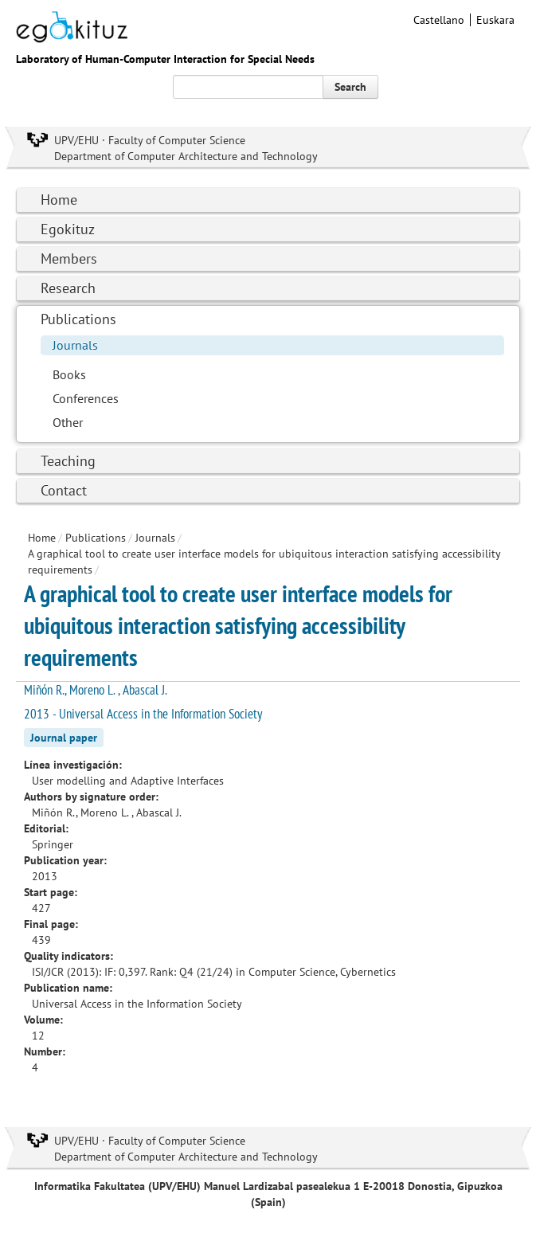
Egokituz (68, 229)
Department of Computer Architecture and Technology (186, 156)
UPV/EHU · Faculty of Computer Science (149, 140)
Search (350, 87)
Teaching (68, 461)
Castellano (438, 20)
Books (69, 374)
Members (69, 258)
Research (68, 288)
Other (68, 422)
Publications (78, 319)
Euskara (495, 20)
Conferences (86, 398)
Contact (64, 490)
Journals (75, 345)
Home (59, 199)
